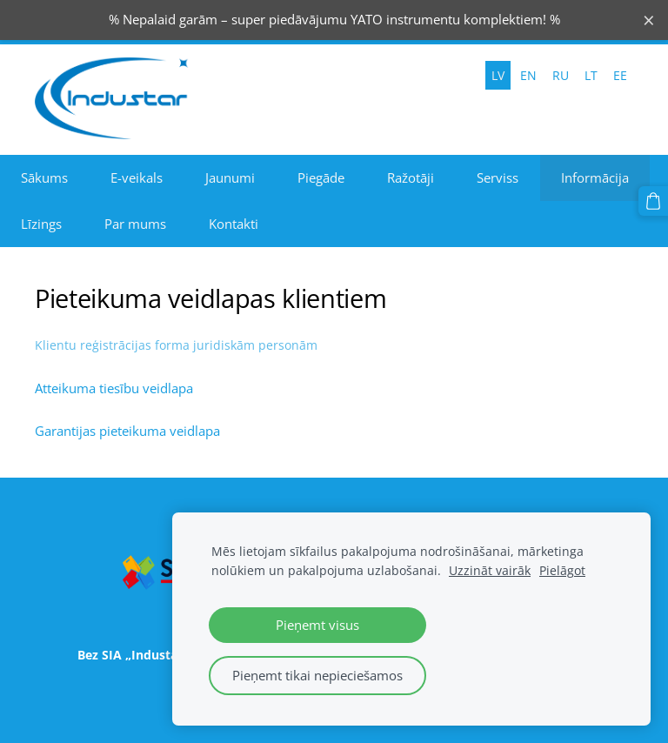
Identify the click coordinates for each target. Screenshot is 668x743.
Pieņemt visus (317, 624)
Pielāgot (562, 571)
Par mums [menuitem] (135, 223)
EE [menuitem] (620, 75)
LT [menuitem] (591, 75)
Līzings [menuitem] (41, 223)
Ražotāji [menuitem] (410, 177)
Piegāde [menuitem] (320, 177)
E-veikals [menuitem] (136, 177)
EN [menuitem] (528, 75)
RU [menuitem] (560, 75)
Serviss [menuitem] (497, 177)
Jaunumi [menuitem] (230, 177)
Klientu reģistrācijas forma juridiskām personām (176, 345)
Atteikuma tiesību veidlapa (114, 388)
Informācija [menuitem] (595, 177)
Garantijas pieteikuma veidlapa (127, 430)
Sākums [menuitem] (44, 177)
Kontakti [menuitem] (233, 223)
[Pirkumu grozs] (653, 201)
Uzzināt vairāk (490, 571)
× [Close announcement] (649, 19)
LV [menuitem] (497, 75)
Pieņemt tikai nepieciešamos (317, 675)
